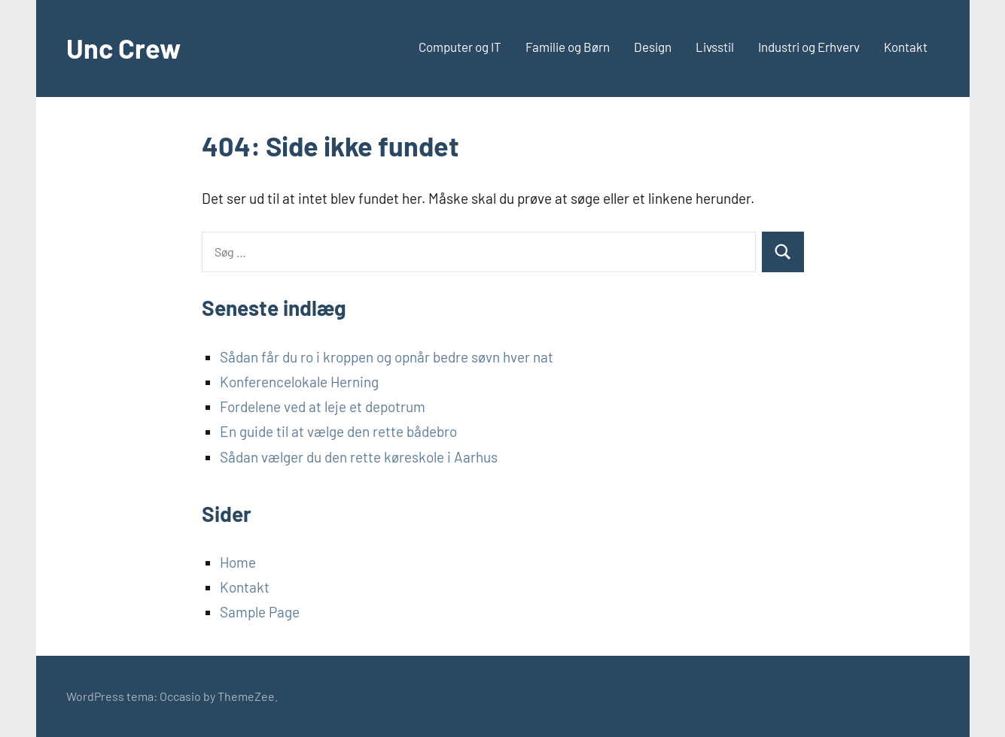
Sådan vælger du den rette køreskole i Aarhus (359, 457)
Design (653, 46)
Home (238, 562)
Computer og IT (460, 46)
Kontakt (905, 46)
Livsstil (715, 46)
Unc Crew (123, 48)
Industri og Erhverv (809, 46)
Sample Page (260, 611)
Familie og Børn (567, 46)
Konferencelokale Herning (299, 381)
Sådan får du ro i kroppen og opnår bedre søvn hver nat (386, 356)
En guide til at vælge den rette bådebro (338, 431)
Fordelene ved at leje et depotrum (322, 406)
